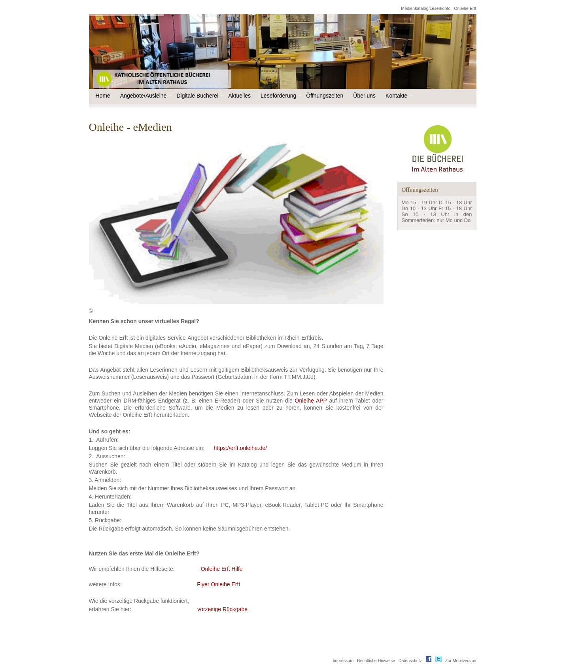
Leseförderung (280, 95)
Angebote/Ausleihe (145, 95)
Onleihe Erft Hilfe (222, 569)
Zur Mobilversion (460, 660)
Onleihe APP (311, 400)
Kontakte (398, 95)
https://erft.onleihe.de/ (240, 448)
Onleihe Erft (465, 8)
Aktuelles (239, 95)
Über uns (364, 95)
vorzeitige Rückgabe (222, 609)
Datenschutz (410, 660)
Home (103, 95)
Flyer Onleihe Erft (218, 584)
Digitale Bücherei (199, 95)
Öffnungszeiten (324, 95)
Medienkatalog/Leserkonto (425, 8)
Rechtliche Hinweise (376, 660)
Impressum (343, 660)
